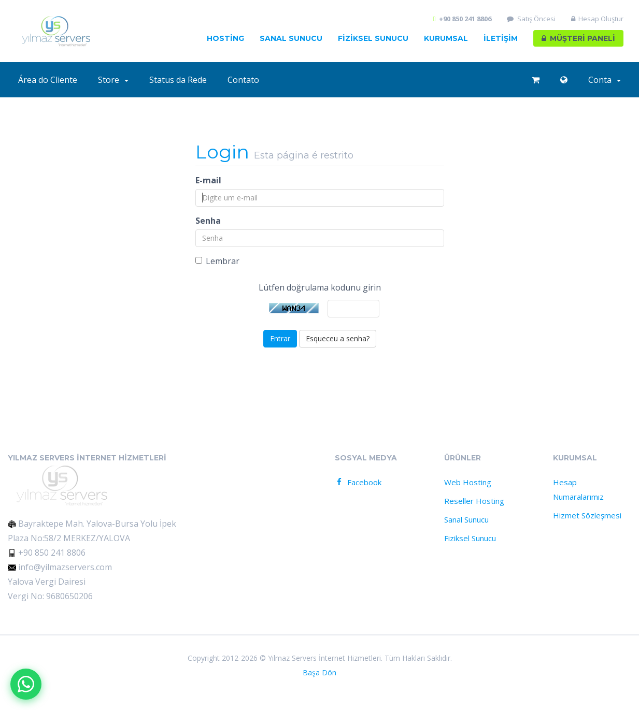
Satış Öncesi (531, 19)
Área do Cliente (47, 79)
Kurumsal (446, 38)
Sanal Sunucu (291, 38)
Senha (208, 220)
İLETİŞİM (501, 38)
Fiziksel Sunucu (470, 538)
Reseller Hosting (474, 501)
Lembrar (217, 261)
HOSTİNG (225, 38)
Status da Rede (178, 79)
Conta (604, 79)
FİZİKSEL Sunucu (373, 38)
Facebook (357, 482)
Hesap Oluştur (597, 19)
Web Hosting (467, 482)
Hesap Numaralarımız (578, 489)
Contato (243, 79)
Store (113, 79)
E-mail (208, 180)
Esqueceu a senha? (338, 338)
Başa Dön (319, 672)
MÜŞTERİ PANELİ (578, 38)
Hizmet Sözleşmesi (587, 515)
